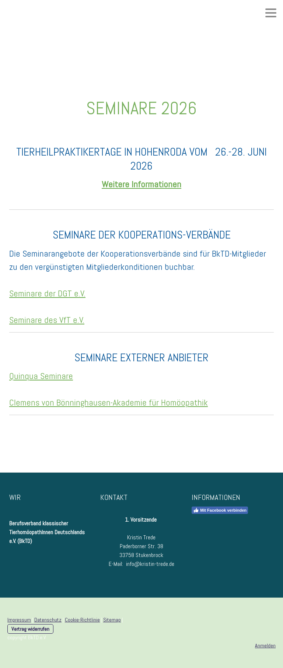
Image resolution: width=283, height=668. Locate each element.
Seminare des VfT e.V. (46, 320)
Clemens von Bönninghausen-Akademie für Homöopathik (108, 402)
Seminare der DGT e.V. (47, 293)
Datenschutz (48, 619)
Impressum (19, 619)
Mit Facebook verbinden (220, 510)
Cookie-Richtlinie (82, 619)
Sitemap (112, 619)
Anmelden (265, 645)
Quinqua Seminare (41, 376)
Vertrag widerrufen (30, 629)
